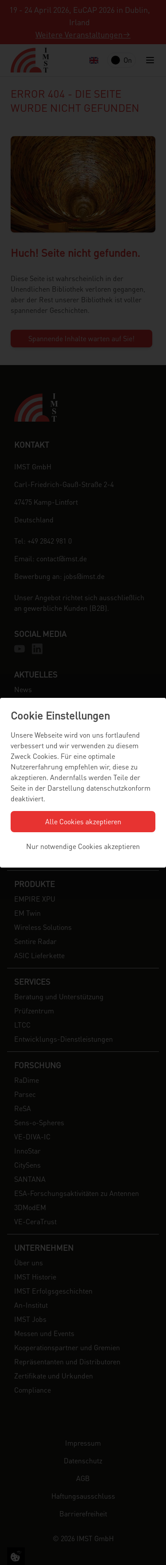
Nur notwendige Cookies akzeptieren (83, 846)
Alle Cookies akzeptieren (83, 821)
